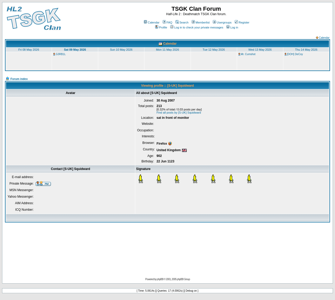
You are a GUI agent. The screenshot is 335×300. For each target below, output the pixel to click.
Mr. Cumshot (248, 54)
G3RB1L (61, 54)
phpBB (160, 279)
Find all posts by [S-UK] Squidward (179, 112)
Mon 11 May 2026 (167, 49)
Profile (161, 27)
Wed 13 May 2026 (260, 49)
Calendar (152, 22)
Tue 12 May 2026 (214, 49)
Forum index (19, 78)
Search (182, 22)
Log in (232, 27)
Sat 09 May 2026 (75, 49)
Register (242, 22)
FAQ (167, 22)
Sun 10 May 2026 (121, 49)
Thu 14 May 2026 (306, 49)
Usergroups (222, 22)
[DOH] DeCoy (295, 54)
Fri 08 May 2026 (28, 49)
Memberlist (201, 22)
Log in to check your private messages (196, 27)
